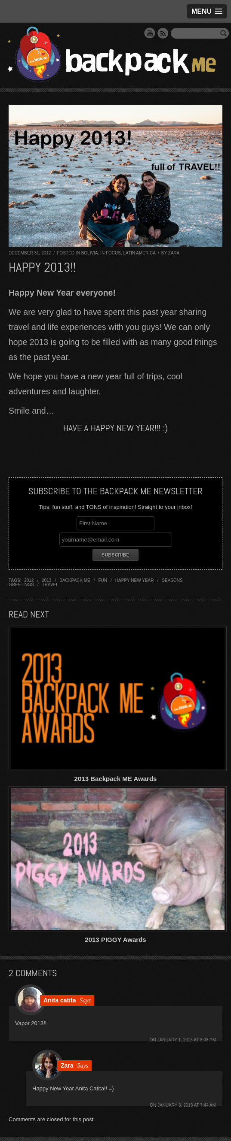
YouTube (149, 33)
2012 (29, 580)
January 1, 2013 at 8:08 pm (186, 1040)
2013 (46, 580)
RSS (163, 33)
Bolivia (89, 253)
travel (50, 584)
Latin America (139, 253)
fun (103, 580)
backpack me (74, 580)
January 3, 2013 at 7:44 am (186, 1105)
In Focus (110, 253)
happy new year (134, 580)
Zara (174, 253)
